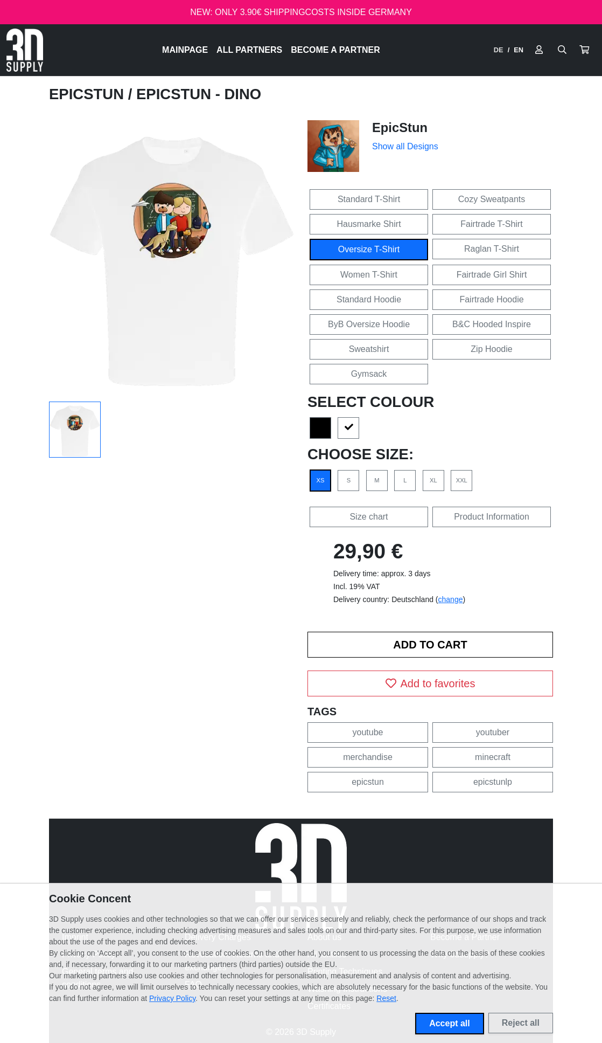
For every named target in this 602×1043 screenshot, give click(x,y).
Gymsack (369, 373)
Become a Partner (335, 49)
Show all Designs (405, 146)
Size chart (368, 516)
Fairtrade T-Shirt (491, 224)
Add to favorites (430, 683)
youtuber (492, 732)
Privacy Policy (172, 998)
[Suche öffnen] (562, 50)
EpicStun (88, 94)
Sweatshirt (369, 349)
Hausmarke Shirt (369, 224)
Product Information (491, 516)
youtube (368, 732)
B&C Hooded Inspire (491, 324)
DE (498, 50)
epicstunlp (492, 781)
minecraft (492, 757)
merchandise (368, 757)
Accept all (449, 1023)
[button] (584, 50)
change (450, 599)
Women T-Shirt (368, 274)
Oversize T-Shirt (369, 249)
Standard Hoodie (369, 299)
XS (321, 480)
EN (518, 50)
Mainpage (185, 49)
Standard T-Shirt (369, 199)
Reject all (521, 1022)
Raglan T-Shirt (491, 248)
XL (433, 480)
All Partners (249, 49)
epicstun (368, 781)
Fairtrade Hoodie (491, 299)
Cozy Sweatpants (492, 199)
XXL (461, 480)
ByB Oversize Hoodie (369, 324)
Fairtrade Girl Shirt (492, 274)
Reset (386, 998)
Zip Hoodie (491, 349)
